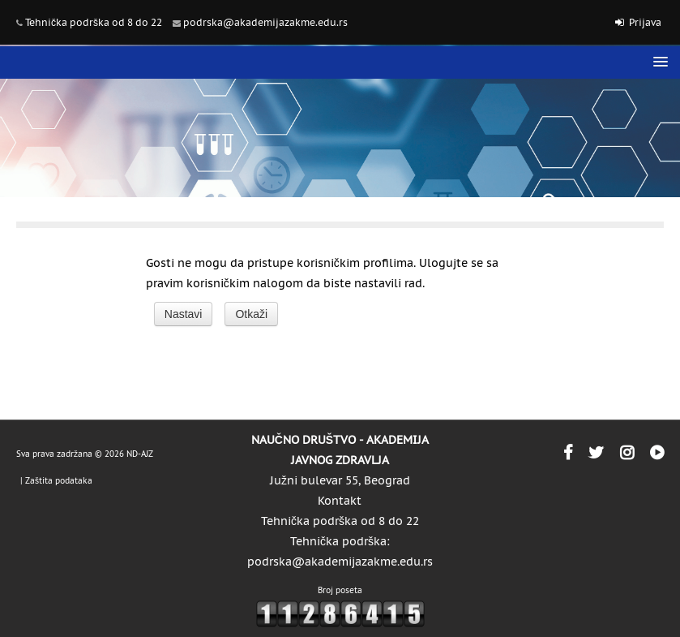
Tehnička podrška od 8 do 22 (93, 22)
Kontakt (339, 500)
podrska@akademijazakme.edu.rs (265, 22)
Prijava (645, 22)
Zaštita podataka (58, 481)
